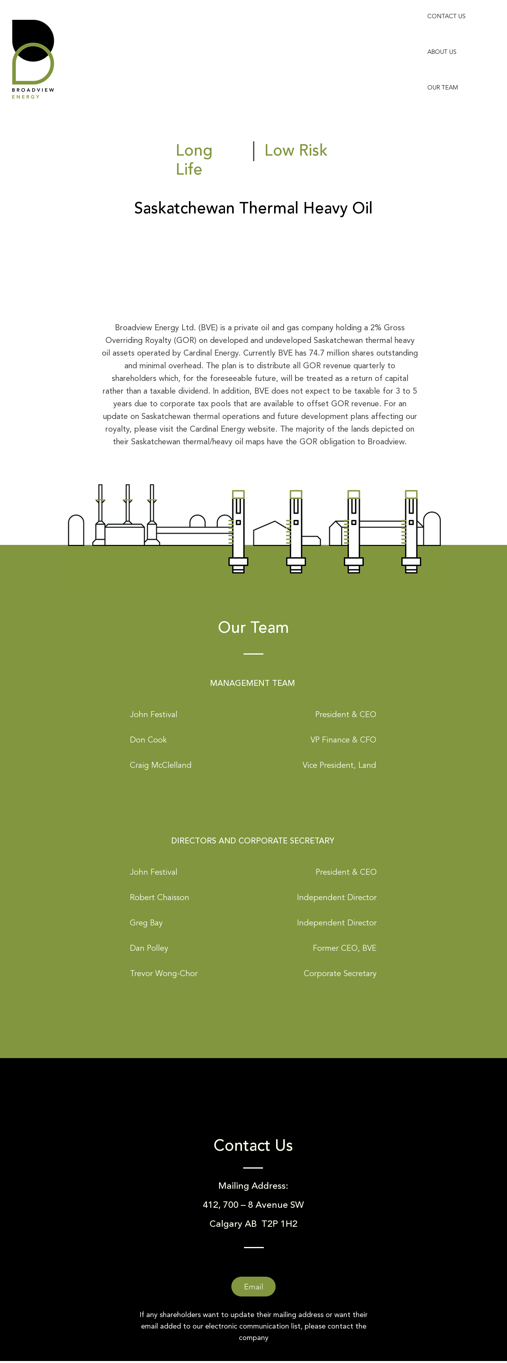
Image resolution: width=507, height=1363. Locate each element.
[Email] (253, 1286)
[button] (153, 714)
